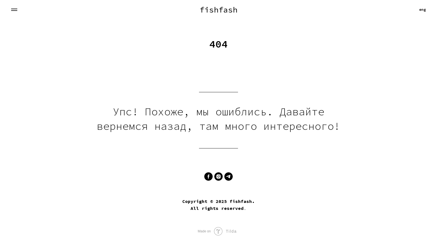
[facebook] (208, 176)
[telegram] (228, 176)
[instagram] (218, 176)
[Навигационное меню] (14, 10)
